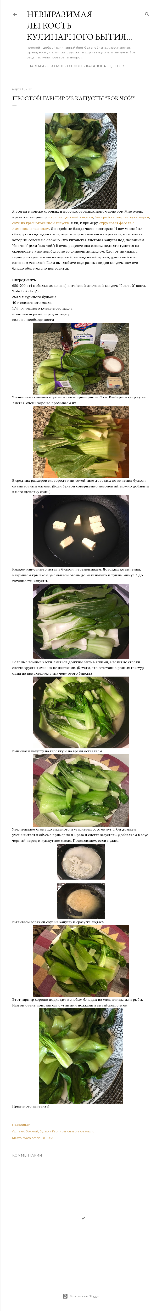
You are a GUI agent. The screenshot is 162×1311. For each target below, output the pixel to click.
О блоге (75, 66)
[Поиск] (147, 13)
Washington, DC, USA (38, 1138)
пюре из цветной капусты (70, 217)
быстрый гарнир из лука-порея (122, 217)
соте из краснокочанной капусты (40, 223)
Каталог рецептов (105, 66)
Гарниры (59, 1131)
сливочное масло (81, 1131)
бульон (45, 1131)
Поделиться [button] (21, 1124)
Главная (35, 66)
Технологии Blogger (81, 1296)
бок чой (32, 1131)
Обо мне (55, 66)
